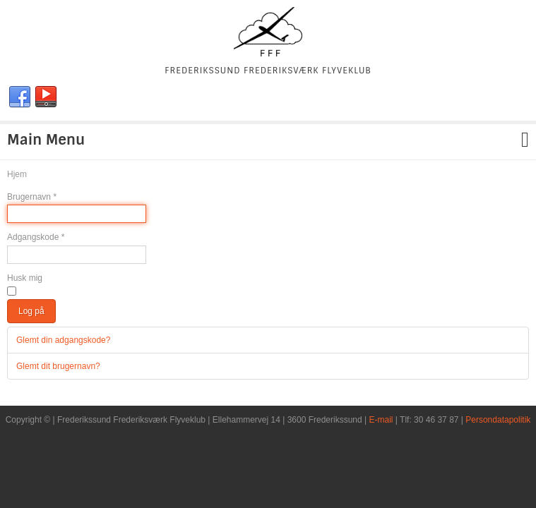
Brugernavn (31, 197)
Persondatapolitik (497, 420)
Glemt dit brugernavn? (58, 366)
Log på (31, 311)
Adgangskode (35, 237)
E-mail (381, 420)
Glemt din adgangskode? (63, 340)
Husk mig (24, 278)
